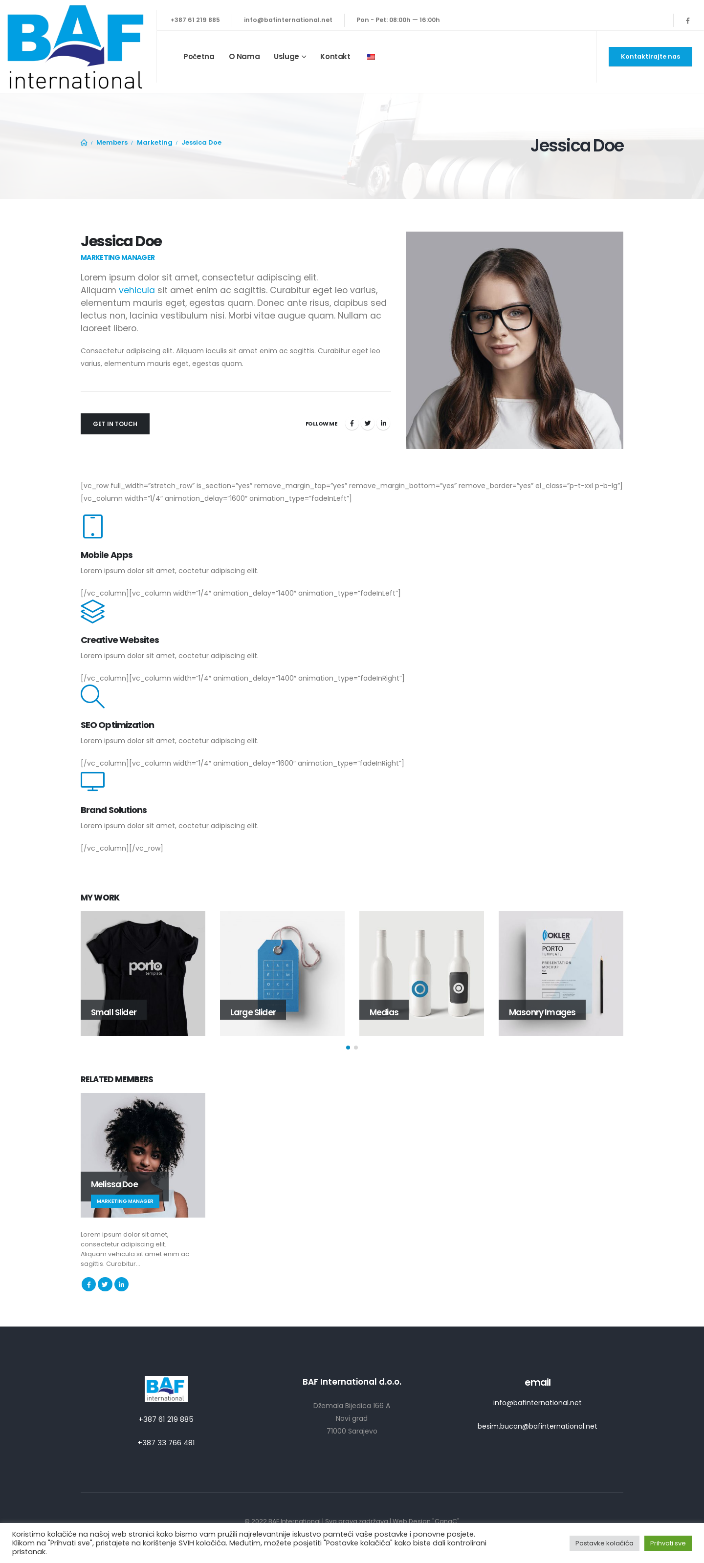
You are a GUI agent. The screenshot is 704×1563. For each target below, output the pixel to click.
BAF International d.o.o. (352, 1382)
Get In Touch (115, 424)
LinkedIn (383, 423)
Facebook (352, 423)
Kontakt (335, 56)
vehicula (137, 290)
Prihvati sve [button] (668, 1543)
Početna (199, 56)
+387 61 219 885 (195, 20)
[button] (348, 1047)
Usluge (286, 56)
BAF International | (296, 1521)
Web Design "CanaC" (426, 1521)
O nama (244, 56)
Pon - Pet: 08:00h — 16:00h (398, 20)
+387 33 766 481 (166, 1442)
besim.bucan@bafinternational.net (537, 1426)
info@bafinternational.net (288, 20)
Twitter (367, 423)
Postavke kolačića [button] (604, 1543)
